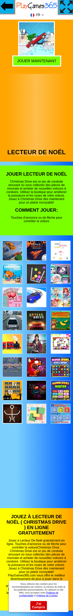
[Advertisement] (36, 110)
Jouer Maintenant (36, 60)
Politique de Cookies (47, 595)
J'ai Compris (38, 605)
